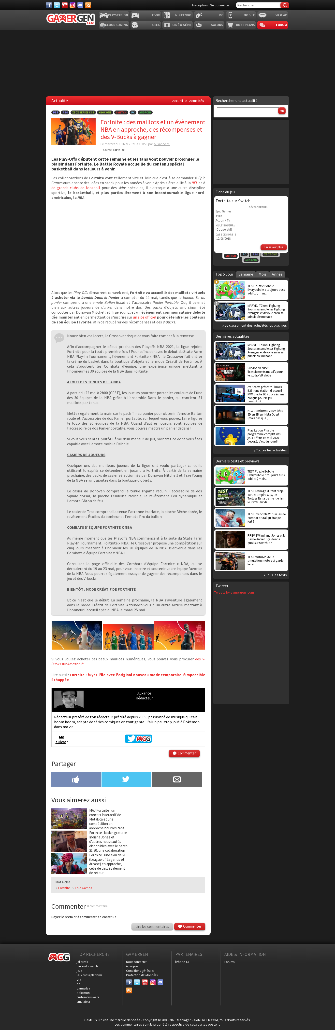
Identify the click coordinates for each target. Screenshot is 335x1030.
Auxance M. (162, 144)
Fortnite (64, 888)
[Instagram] (72, 5)
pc (78, 984)
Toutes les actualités (271, 450)
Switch (121, 112)
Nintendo (183, 15)
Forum (281, 25)
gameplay (83, 988)
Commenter (187, 753)
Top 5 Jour (224, 274)
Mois (262, 274)
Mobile (249, 15)
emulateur (83, 1002)
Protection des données (142, 975)
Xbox (156, 15)
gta (79, 979)
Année (277, 274)
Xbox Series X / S (83, 112)
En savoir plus (273, 247)
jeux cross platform (89, 975)
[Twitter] (57, 5)
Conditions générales (140, 971)
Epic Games (83, 888)
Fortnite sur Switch (233, 201)
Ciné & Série (181, 25)
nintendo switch (87, 966)
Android (145, 112)
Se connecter (220, 5)
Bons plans (245, 25)
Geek (156, 25)
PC (221, 15)
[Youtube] (65, 5)
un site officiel (144, 317)
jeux (79, 971)
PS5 (55, 112)
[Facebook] (49, 5)
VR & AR (281, 15)
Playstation (118, 15)
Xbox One (105, 112)
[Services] (88, 5)
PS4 (65, 112)
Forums (229, 962)
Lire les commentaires (152, 926)
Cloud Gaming (116, 25)
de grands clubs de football (75, 187)
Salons (217, 25)
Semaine (246, 274)
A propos (132, 966)
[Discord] (80, 5)
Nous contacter (136, 962)
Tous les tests (276, 575)
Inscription (200, 5)
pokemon (83, 993)
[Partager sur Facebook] (76, 780)
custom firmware (88, 997)
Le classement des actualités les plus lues (256, 325)
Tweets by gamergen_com (234, 592)
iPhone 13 (182, 962)
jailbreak (82, 962)
